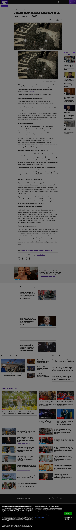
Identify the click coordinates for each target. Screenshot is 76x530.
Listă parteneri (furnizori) (39, 517)
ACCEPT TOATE (68, 513)
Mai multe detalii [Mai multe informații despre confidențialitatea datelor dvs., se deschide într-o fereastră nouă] (8, 512)
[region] (38, 517)
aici (17, 521)
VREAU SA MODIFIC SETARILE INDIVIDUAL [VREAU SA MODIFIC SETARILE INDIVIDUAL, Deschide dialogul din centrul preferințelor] (67, 518)
